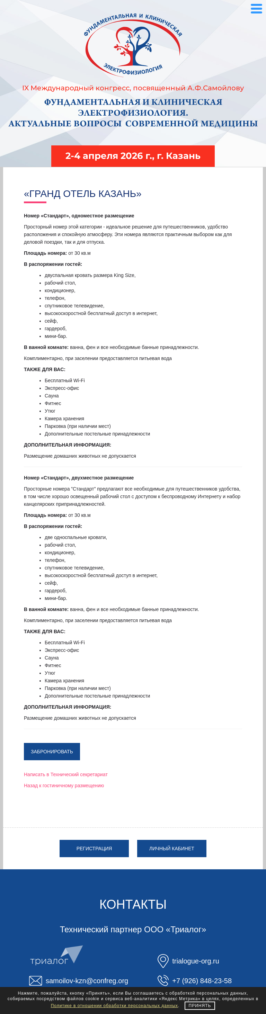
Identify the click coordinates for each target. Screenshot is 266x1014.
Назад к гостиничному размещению (64, 785)
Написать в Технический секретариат (66, 774)
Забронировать (52, 751)
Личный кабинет (171, 848)
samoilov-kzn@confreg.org (87, 981)
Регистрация (94, 848)
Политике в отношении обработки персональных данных (114, 1005)
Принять (200, 1005)
